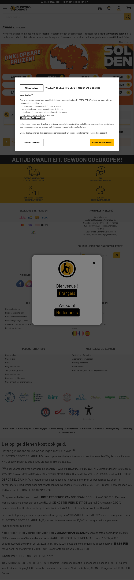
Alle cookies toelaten (102, 142)
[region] (67, 114)
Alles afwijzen (32, 88)
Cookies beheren (32, 142)
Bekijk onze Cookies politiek (33, 118)
